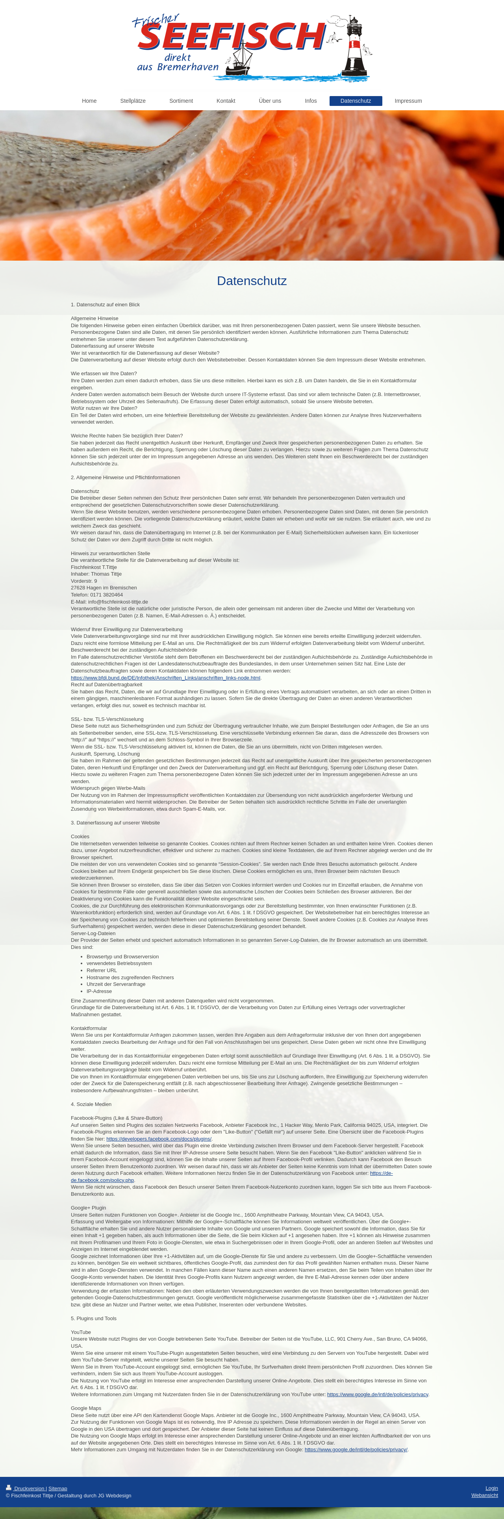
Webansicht (484, 1495)
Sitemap (57, 1488)
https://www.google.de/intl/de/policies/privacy (377, 1394)
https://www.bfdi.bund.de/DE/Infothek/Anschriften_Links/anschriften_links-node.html (165, 678)
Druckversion (26, 1488)
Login (491, 1488)
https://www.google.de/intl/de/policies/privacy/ (356, 1449)
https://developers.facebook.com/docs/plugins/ (158, 1139)
